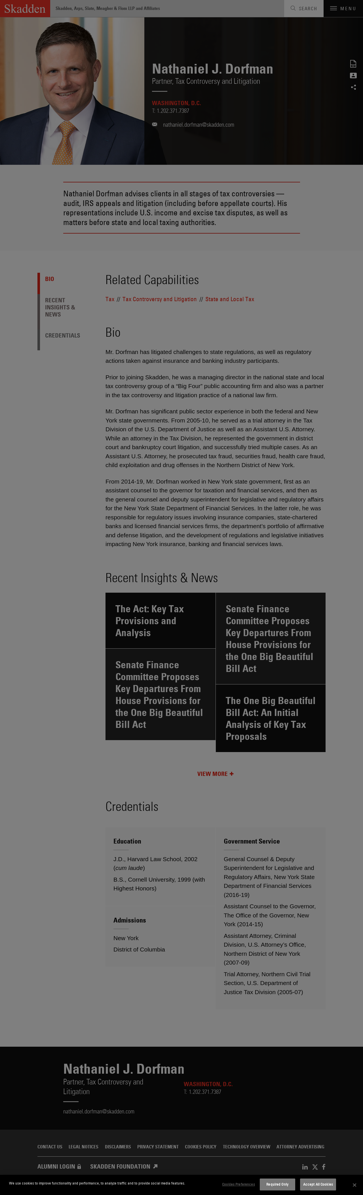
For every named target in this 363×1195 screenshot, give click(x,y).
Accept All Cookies (318, 1184)
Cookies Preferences (238, 1184)
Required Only (277, 1184)
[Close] (354, 1185)
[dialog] (181, 1185)
